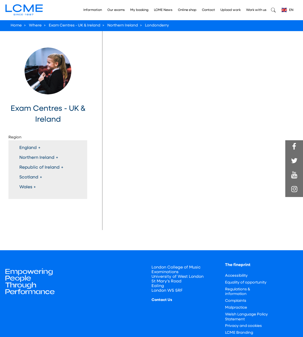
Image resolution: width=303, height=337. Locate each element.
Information (92, 10)
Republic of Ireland (41, 167)
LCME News (163, 10)
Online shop (187, 10)
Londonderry (157, 25)
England (30, 148)
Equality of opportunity (245, 283)
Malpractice (236, 308)
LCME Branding (239, 333)
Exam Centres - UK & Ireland (74, 25)
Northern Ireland (122, 25)
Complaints (235, 301)
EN (287, 10)
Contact (208, 10)
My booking (139, 10)
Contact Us (162, 300)
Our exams (116, 10)
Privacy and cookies (243, 326)
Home (16, 25)
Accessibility (236, 276)
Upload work (230, 10)
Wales (27, 187)
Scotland (30, 177)
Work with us (256, 10)
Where (35, 25)
